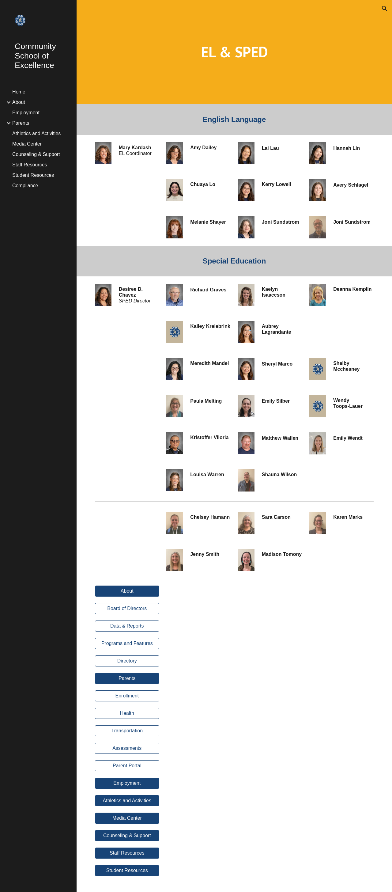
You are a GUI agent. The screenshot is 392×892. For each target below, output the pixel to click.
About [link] (18, 102)
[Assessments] (127, 748)
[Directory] (127, 661)
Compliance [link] (25, 185)
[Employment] (127, 783)
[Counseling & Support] (127, 835)
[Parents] (127, 678)
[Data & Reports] (127, 626)
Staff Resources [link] (29, 164)
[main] (234, 52)
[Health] (127, 713)
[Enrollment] (127, 696)
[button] (384, 8)
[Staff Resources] (127, 853)
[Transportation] (127, 730)
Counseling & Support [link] (36, 154)
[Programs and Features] (127, 643)
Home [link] (18, 91)
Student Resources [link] (33, 175)
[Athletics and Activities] (127, 800)
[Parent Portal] (127, 765)
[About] (127, 591)
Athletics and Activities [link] (36, 133)
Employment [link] (26, 112)
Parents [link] (20, 123)
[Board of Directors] (127, 608)
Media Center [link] (27, 143)
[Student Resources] (127, 870)
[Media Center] (127, 818)
